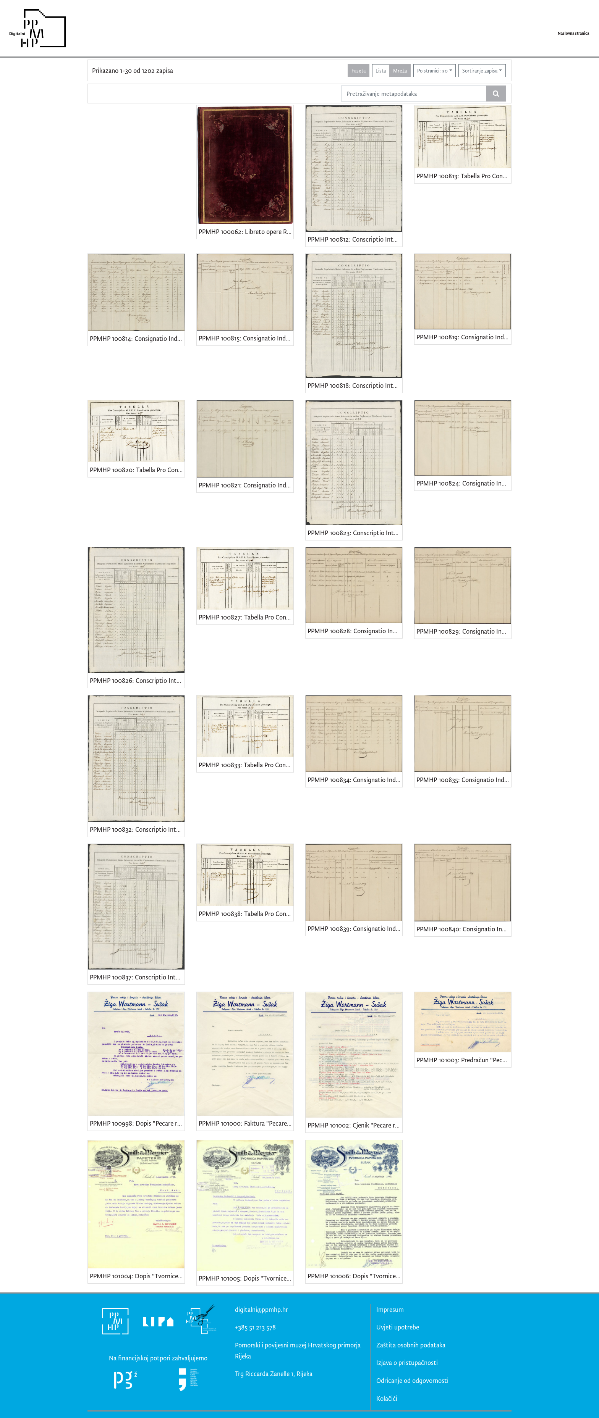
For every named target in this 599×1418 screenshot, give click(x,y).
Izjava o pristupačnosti (407, 1362)
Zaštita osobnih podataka (410, 1345)
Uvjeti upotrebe (397, 1327)
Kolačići (386, 1398)
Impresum (390, 1309)
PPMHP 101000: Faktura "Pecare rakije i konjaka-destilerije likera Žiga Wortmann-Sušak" (246, 1123)
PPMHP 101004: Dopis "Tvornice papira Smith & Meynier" (137, 1275)
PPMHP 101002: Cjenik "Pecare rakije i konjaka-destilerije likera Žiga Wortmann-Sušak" (355, 1125)
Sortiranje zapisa (479, 70)
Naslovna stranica (573, 33)
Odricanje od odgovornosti (412, 1380)
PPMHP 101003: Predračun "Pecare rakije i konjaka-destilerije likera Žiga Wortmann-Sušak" (463, 1059)
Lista (381, 70)
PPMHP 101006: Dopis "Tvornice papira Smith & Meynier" (355, 1275)
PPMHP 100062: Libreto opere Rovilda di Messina (246, 231)
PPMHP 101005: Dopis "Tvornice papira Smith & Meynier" (246, 1278)
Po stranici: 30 (432, 70)
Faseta (358, 70)
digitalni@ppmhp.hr (261, 1309)
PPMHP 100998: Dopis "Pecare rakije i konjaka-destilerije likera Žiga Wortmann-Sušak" (137, 1123)
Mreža (400, 70)
